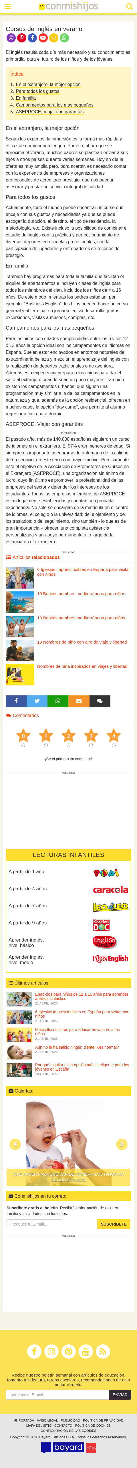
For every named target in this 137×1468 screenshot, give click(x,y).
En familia (26, 98)
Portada (23, 1420)
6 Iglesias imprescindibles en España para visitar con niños (83, 572)
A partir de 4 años (28, 888)
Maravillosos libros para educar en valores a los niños (77, 1031)
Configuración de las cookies (68, 1430)
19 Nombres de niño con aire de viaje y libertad (82, 642)
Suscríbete (114, 1224)
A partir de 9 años (28, 923)
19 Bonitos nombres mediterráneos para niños (81, 617)
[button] (15, 1144)
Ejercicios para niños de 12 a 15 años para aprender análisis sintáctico (81, 996)
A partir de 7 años (28, 905)
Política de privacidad (103, 1420)
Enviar (120, 1395)
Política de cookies (93, 1425)
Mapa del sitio (38, 1425)
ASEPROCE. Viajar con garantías (50, 111)
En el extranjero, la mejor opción (48, 84)
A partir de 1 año (26, 871)
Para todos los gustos (37, 91)
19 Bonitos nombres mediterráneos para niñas (81, 593)
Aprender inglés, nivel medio (26, 959)
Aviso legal (47, 1420)
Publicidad (70, 1420)
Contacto (63, 1425)
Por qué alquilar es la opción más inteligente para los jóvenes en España (82, 1067)
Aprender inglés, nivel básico (26, 942)
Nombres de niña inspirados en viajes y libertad (82, 666)
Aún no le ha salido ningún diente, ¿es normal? (77, 1047)
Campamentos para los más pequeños (55, 105)
